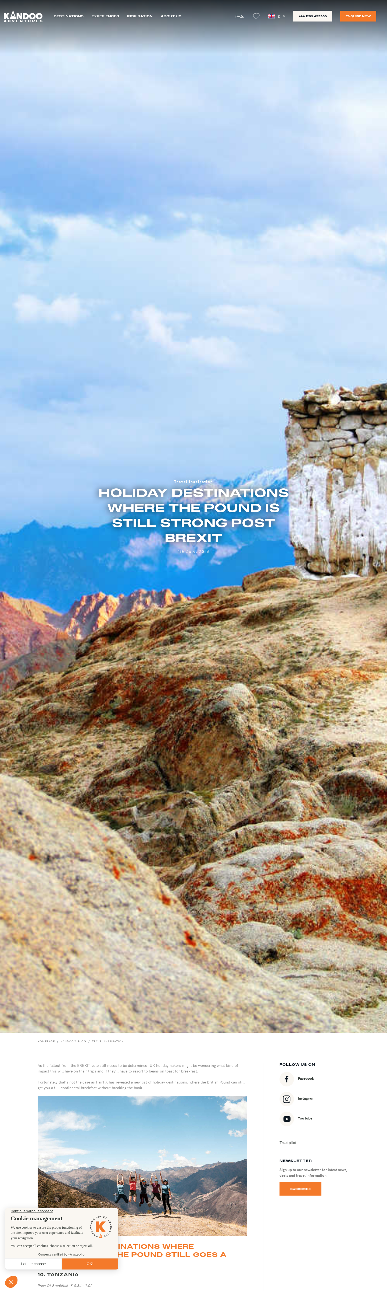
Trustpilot (288, 1142)
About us (171, 16)
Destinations (69, 16)
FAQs (239, 16)
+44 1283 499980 (312, 16)
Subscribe (300, 1188)
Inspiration (140, 16)
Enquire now (358, 16)
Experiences (105, 16)
